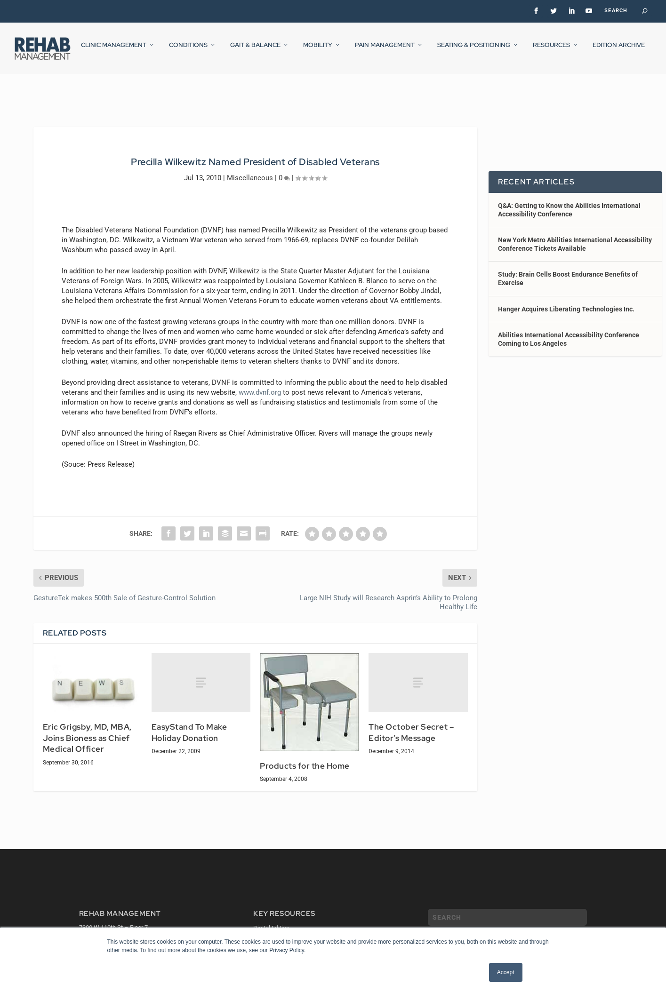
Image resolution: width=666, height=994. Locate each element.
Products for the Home (305, 757)
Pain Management (385, 51)
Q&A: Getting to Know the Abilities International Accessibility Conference (569, 201)
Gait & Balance (255, 51)
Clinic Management (113, 51)
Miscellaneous (250, 169)
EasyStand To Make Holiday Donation (189, 724)
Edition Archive (619, 51)
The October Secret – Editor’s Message (411, 724)
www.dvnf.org (260, 383)
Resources (551, 51)
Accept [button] (505, 972)
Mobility (317, 51)
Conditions (188, 51)
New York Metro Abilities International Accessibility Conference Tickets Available (575, 236)
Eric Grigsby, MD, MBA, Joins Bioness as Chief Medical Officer (87, 729)
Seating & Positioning (473, 51)
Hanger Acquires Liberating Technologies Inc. (566, 300)
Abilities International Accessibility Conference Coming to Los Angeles (568, 331)
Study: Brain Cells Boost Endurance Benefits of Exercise (568, 270)
